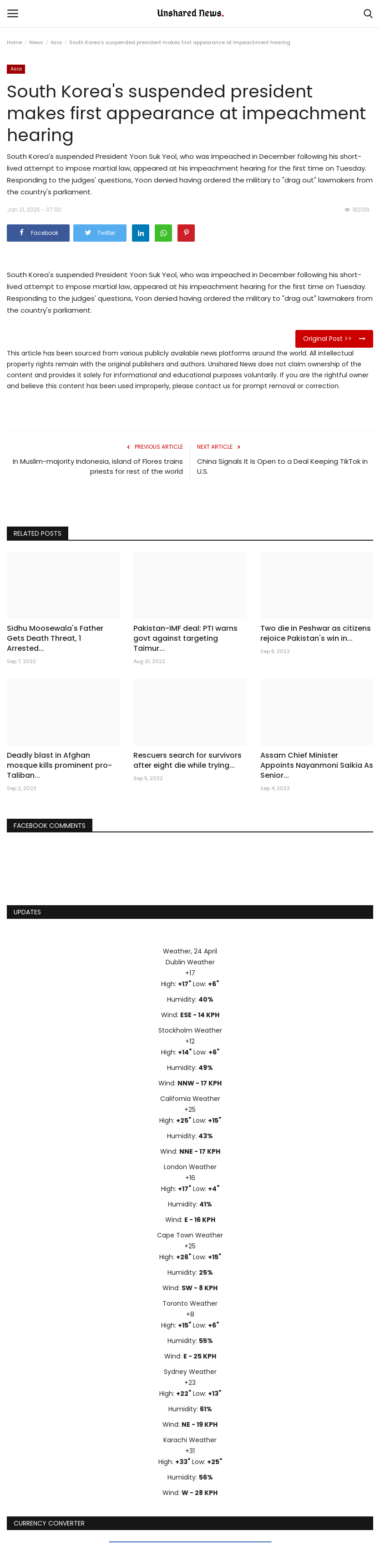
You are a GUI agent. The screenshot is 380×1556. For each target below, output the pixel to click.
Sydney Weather (190, 1371)
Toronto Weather (190, 1303)
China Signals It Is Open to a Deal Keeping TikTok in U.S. (282, 466)
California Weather (190, 1098)
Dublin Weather (190, 962)
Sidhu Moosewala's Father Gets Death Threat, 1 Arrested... (55, 638)
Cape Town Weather (190, 1235)
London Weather (190, 1166)
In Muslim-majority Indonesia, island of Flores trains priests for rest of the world (98, 466)
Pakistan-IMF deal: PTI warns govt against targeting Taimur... (185, 638)
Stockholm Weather (190, 1030)
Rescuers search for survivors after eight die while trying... (187, 760)
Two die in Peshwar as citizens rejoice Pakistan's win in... (315, 633)
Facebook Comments (50, 825)
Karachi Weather (190, 1439)
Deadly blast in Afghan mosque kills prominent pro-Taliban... (59, 765)
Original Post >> (334, 338)
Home (14, 42)
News (36, 42)
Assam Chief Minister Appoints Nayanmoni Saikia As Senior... (316, 765)
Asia (56, 42)
